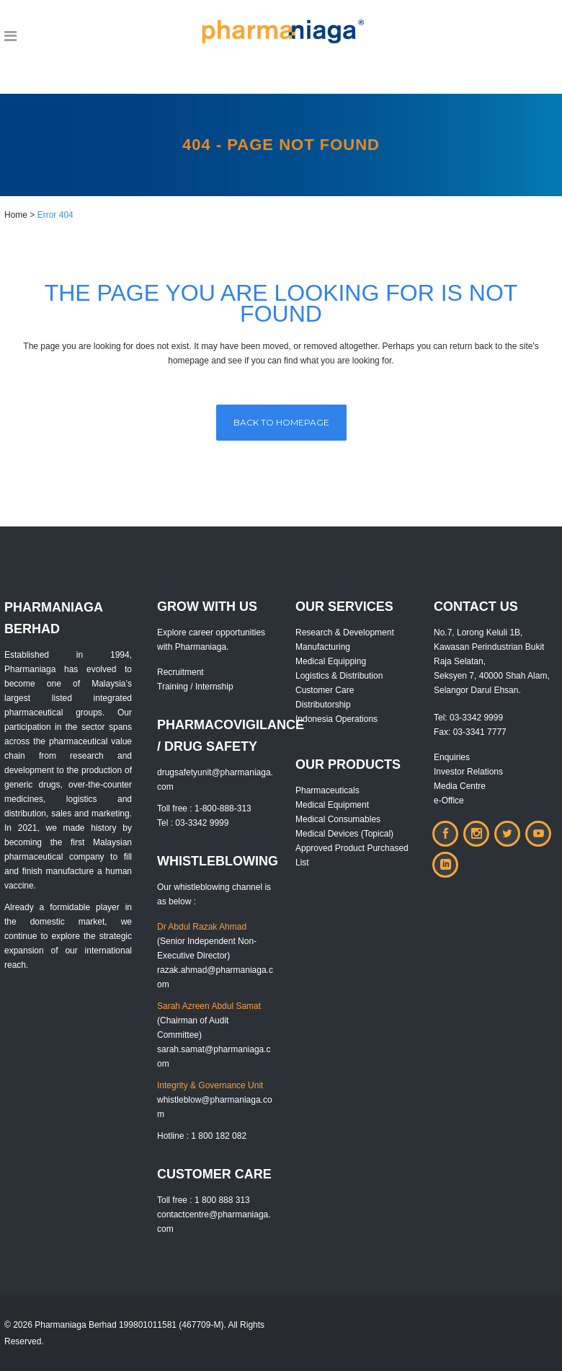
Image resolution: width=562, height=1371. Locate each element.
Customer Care (324, 690)
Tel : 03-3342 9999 (192, 823)
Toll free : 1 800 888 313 (203, 1200)
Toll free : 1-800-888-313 (204, 808)
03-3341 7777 (480, 732)
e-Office (449, 800)
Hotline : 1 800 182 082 (201, 1136)
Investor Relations (468, 772)
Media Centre (460, 786)
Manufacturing (322, 647)
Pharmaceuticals (327, 790)
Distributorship (323, 705)
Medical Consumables (337, 819)
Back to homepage (281, 422)
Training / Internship (195, 687)
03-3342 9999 (476, 718)
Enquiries (452, 757)
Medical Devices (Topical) (344, 834)
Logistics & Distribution (339, 676)
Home (15, 215)
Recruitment (180, 672)
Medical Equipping (330, 661)
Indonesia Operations (336, 719)
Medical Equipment (332, 805)
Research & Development (344, 632)
